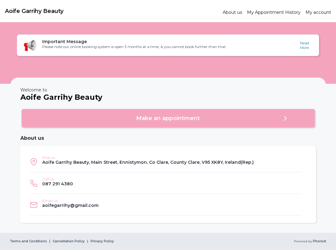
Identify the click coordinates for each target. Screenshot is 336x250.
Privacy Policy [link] (102, 241)
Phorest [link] (319, 241)
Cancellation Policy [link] (69, 241)
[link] (111, 11)
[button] (168, 45)
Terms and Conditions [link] (28, 241)
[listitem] (166, 161)
